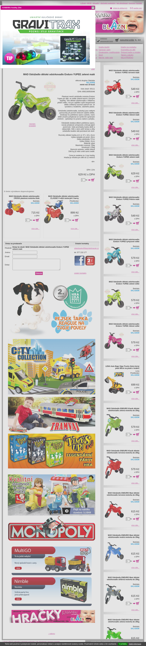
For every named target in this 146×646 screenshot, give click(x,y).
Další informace (135, 644)
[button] (93, 7)
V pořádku (123, 644)
